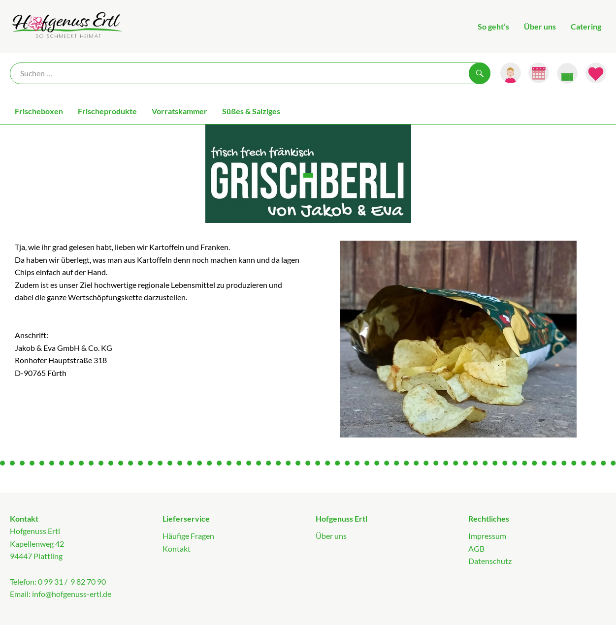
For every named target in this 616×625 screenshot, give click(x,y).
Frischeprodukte (107, 111)
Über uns (540, 26)
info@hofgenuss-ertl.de (71, 593)
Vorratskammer (179, 111)
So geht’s (493, 26)
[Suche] (250, 73)
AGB (476, 548)
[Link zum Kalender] (538, 72)
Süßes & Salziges (251, 111)
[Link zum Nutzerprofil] (510, 72)
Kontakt (176, 548)
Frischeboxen (39, 111)
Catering (586, 26)
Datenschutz (490, 560)
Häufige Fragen (188, 535)
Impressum (487, 535)
